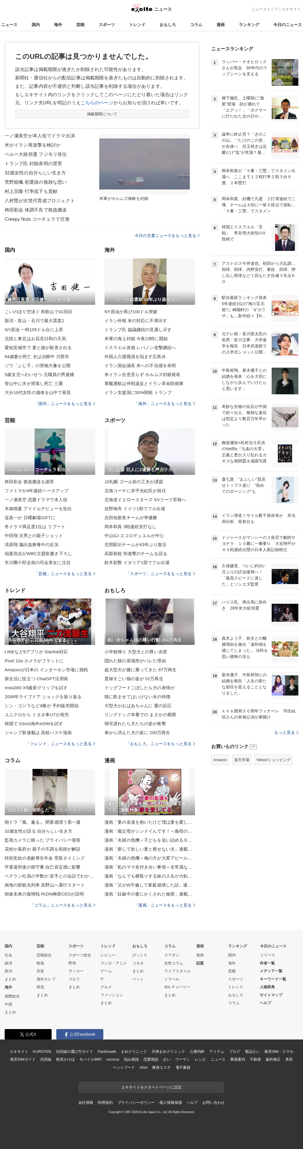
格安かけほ (65, 1059)
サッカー (76, 971)
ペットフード (124, 1067)
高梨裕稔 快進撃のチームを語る (135, 553)
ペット (138, 979)
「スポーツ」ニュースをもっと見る (160, 573)
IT (102, 979)
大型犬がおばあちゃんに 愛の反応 (138, 705)
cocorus (112, 1059)
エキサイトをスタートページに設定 (151, 1087)
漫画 (221, 24)
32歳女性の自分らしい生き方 (35, 172)
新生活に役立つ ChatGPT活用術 (36, 678)
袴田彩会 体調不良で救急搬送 (36, 209)
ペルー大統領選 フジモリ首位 (36, 154)
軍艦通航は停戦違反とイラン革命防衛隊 (143, 383)
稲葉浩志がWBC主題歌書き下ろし (38, 553)
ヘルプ (265, 1003)
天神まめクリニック (168, 1051)
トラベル (171, 979)
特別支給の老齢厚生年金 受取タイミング (45, 858)
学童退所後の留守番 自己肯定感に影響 (42, 867)
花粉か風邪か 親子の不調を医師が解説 (42, 849)
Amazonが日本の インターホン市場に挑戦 (46, 669)
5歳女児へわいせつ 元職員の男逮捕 (39, 374)
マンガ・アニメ (113, 963)
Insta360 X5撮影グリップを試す (36, 687)
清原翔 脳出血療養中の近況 (32, 544)
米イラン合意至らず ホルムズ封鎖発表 (142, 374)
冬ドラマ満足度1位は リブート (35, 526)
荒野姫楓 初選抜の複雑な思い (36, 182)
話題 (200, 963)
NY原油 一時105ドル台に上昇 (34, 329)
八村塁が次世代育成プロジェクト (40, 200)
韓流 (40, 987)
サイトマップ (271, 995)
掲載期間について (102, 114)
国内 (36, 24)
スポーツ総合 (79, 955)
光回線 (45, 1059)
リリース (267, 955)
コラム (196, 24)
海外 (58, 24)
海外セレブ (46, 979)
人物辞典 (267, 987)
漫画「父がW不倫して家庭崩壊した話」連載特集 (149, 884)
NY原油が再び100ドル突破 (131, 311)
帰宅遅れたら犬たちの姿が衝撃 (135, 723)
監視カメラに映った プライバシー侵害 (42, 840)
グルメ (106, 987)
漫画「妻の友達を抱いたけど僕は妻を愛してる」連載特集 (149, 822)
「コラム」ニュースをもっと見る (62, 905)
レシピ (200, 1059)
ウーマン (182, 1059)
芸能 (80, 24)
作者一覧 (267, 963)
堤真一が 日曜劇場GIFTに (30, 517)
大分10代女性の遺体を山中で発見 (38, 392)
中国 (8, 1004)
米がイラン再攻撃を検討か (33, 145)
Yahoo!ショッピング (273, 760)
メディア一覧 (271, 971)
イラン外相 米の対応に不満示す (135, 320)
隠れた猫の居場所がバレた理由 (135, 660)
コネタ (138, 963)
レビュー (108, 955)
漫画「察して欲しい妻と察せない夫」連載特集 (149, 849)
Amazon (220, 760)
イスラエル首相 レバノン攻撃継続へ (140, 347)
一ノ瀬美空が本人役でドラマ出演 (40, 135)
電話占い (252, 1051)
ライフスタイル (177, 971)
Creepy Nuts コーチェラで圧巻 (37, 219)
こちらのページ (97, 102)
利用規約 (105, 1102)
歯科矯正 (273, 1059)
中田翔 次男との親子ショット (34, 535)
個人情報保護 (170, 1102)
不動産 (255, 1059)
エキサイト (291, 9)
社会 (8, 955)
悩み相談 (131, 1059)
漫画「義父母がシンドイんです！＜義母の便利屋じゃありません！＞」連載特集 (149, 831)
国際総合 (12, 996)
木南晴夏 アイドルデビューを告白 (38, 508)
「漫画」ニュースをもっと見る (164, 905)
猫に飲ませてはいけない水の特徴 (137, 696)
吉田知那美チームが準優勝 (130, 517)
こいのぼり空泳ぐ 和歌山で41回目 (38, 311)
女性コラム (173, 963)
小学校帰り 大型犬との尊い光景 (135, 651)
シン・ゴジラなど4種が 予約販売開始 (42, 705)
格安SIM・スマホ (278, 1051)
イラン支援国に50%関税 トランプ (138, 392)
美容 (289, 1059)
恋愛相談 (150, 1059)
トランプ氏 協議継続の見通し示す (138, 329)
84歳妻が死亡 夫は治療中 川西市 (37, 356)
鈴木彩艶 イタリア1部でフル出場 (136, 562)
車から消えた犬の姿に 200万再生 (137, 732)
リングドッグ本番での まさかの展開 (140, 714)
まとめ (10, 979)
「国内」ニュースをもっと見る (64, 403)
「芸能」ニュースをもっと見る (64, 573)
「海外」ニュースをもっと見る (164, 403)
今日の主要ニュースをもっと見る (167, 235)
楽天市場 (241, 760)
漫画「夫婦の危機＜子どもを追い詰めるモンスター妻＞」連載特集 (149, 840)
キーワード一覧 (273, 979)
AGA (143, 1067)
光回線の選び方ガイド (74, 1051)
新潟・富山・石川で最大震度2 (34, 320)
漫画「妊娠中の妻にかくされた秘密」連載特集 (149, 893)
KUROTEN (42, 1051)
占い (167, 1059)
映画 (40, 963)
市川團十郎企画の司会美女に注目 (38, 562)
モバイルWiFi (90, 1059)
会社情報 (85, 1102)
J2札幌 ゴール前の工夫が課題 (133, 481)
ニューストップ (265, 9)
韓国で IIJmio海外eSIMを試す (34, 723)
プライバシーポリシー (136, 1102)
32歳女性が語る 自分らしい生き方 (38, 831)
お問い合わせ (213, 1102)
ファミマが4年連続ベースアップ (36, 490)
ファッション (111, 995)
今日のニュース (287, 24)
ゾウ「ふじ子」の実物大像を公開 (38, 365)
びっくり (139, 955)
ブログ (234, 1051)
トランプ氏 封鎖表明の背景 (33, 163)
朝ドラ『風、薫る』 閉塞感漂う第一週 (42, 822)
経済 (8, 963)
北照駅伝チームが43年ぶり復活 (135, 544)
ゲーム (106, 971)
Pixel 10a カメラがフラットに (34, 660)
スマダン (171, 955)
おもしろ (168, 24)
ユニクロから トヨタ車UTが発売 (37, 714)
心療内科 (197, 1051)
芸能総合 (44, 955)
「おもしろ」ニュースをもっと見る (160, 743)
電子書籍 (183, 1067)
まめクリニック (134, 1051)
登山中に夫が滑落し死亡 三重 (34, 383)
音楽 (40, 971)
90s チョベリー (177, 987)
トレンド (137, 24)
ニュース (9, 24)
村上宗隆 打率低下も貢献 (31, 191)
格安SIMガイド (22, 1059)
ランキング (249, 24)
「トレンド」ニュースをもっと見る (60, 743)
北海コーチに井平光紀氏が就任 (135, 490)
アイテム (216, 1051)
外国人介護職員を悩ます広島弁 (135, 356)
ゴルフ (74, 979)
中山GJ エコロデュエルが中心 (134, 535)
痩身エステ (161, 1067)
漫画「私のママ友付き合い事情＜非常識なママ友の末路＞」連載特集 (149, 867)
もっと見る (286, 732)
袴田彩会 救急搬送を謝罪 (29, 481)
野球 (72, 963)
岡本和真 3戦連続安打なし (130, 526)
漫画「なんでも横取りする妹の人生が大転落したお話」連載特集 (149, 875)
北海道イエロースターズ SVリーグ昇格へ (145, 499)
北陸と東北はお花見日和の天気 (35, 338)
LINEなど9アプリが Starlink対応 (36, 651)
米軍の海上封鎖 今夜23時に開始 (136, 338)
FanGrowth (107, 1051)
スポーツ (107, 24)
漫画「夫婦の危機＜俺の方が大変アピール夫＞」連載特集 (149, 858)
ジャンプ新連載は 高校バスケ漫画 (38, 732)
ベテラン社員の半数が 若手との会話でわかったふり (50, 875)
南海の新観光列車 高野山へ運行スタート (45, 884)
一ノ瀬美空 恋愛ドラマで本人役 (36, 499)
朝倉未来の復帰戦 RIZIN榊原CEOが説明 (44, 893)
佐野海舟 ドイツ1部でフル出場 (134, 508)
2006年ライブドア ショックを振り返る (43, 696)
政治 (8, 971)
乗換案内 (237, 1059)
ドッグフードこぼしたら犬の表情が (139, 687)
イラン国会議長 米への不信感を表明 (140, 365)
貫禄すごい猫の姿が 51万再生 (133, 678)
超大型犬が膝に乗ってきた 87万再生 (140, 669)
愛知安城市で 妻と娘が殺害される (38, 347)
